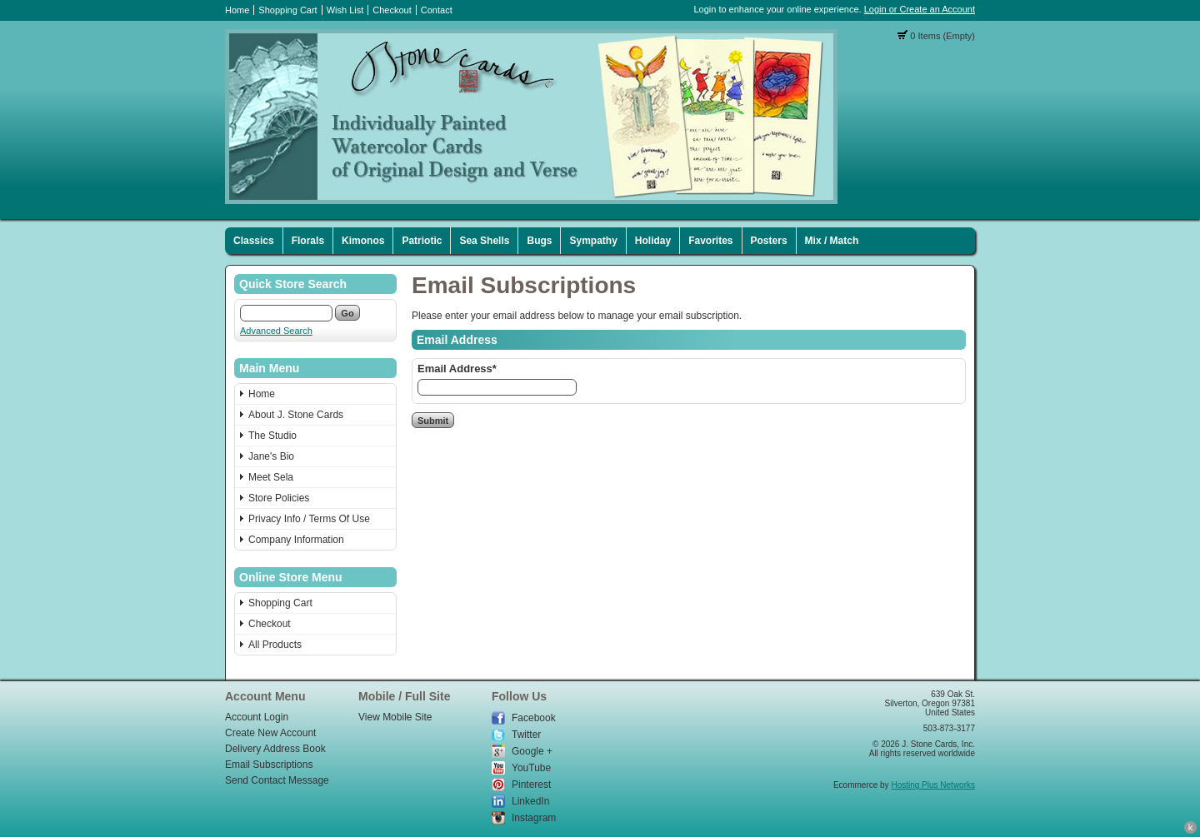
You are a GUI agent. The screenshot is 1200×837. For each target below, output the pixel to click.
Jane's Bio (271, 456)
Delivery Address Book (275, 749)
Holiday (653, 241)
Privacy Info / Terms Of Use (309, 519)
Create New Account (270, 733)
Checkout (391, 10)
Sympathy (593, 241)
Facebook (534, 718)
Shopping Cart (287, 10)
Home (237, 10)
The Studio (272, 435)
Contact (436, 10)
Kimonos (363, 241)
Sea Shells (484, 241)
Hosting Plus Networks (933, 785)
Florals (308, 241)
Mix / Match (832, 241)
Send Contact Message (277, 780)
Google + (532, 751)
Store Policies (278, 498)
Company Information (296, 540)
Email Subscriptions (268, 764)
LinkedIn (530, 801)
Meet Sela (270, 477)
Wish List (345, 10)
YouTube (531, 768)
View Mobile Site (395, 717)
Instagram (534, 818)
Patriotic (422, 241)
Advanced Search (276, 331)
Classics (253, 241)
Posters (769, 241)
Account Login (256, 717)
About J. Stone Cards (295, 415)
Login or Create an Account (919, 9)
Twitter (526, 734)
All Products (275, 644)
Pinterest (531, 784)
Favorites (710, 241)
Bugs (539, 241)
